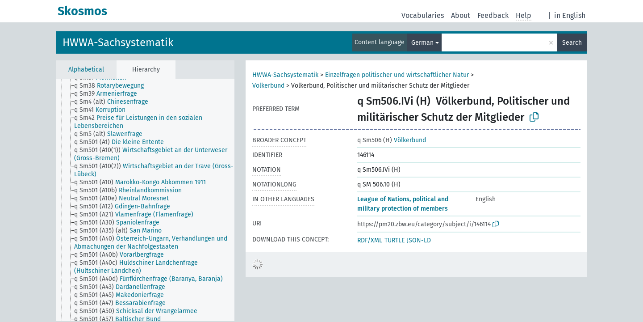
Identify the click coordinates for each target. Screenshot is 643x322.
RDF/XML (369, 240)
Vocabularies (422, 15)
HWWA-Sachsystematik (118, 42)
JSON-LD (419, 240)
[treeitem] (113, 86)
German (422, 43)
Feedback (493, 15)
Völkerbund (268, 85)
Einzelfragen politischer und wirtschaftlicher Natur (397, 75)
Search (572, 43)
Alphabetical (86, 69)
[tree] (145, 200)
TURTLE (394, 240)
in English (569, 15)
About (460, 15)
